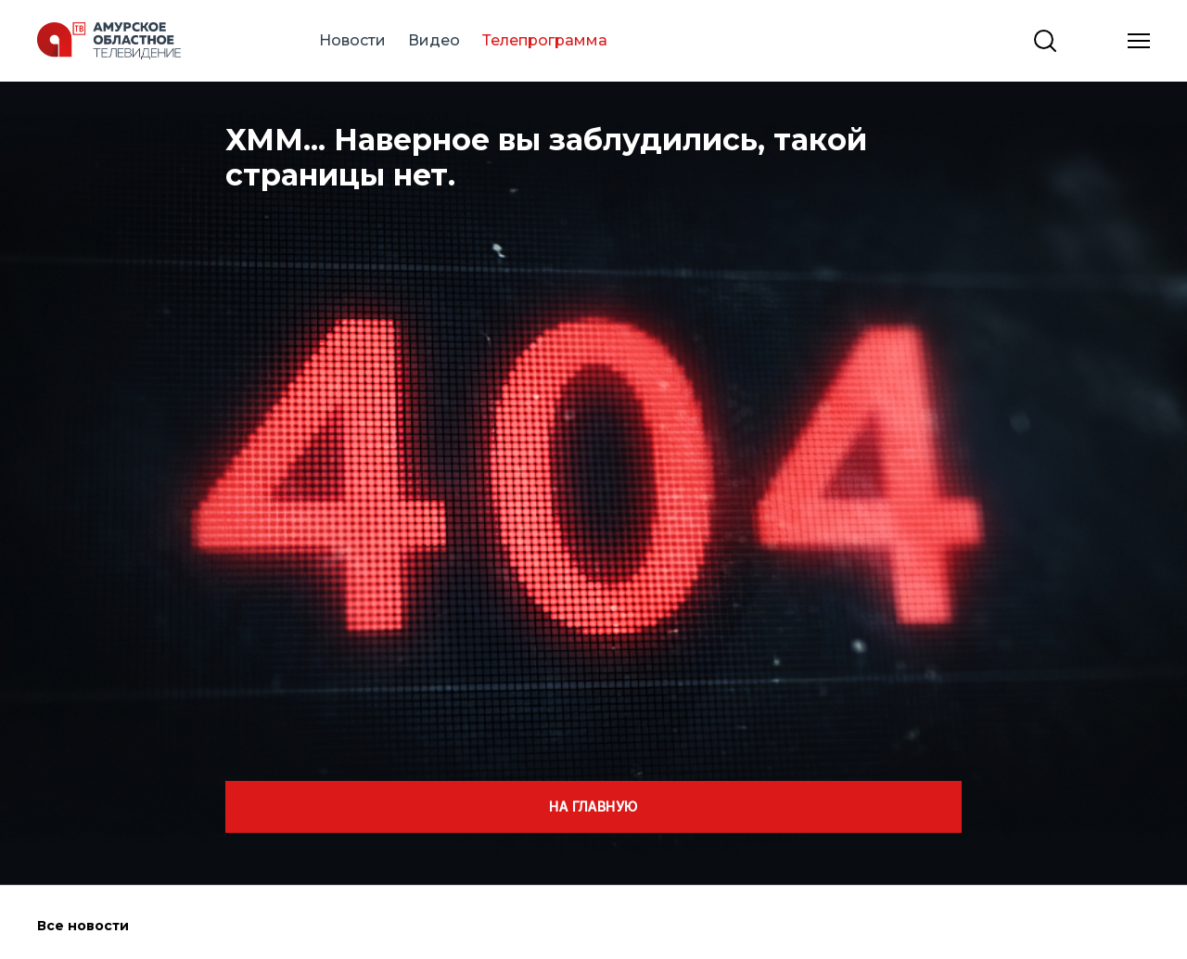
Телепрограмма (544, 40)
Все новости (83, 925)
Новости (352, 40)
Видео (434, 40)
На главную (593, 806)
